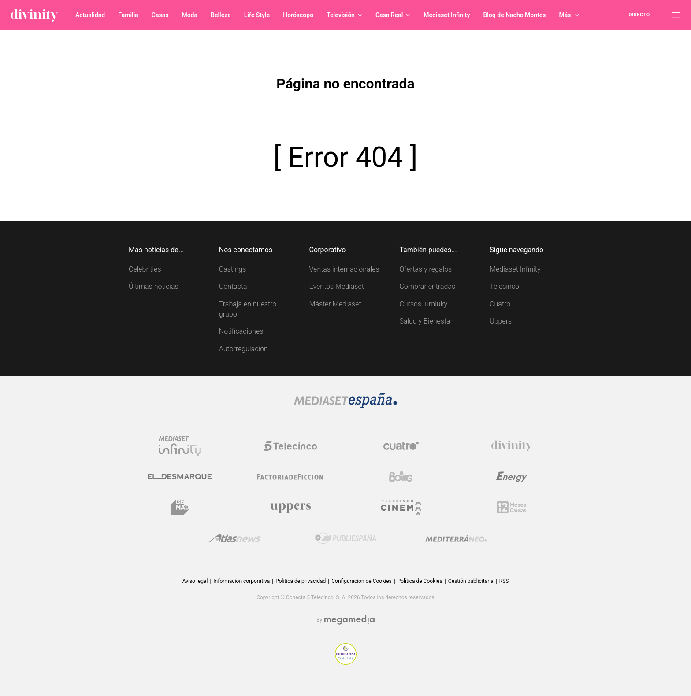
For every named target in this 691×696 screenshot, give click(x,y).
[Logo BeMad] (180, 508)
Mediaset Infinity (515, 269)
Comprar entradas (427, 286)
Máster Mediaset (335, 304)
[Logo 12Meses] (511, 507)
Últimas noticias (153, 286)
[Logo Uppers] (290, 508)
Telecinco (504, 286)
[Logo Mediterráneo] (456, 538)
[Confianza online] (346, 662)
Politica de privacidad (300, 581)
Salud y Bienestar (426, 321)
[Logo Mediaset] (345, 405)
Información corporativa (241, 581)
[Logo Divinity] (511, 446)
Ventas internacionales (344, 269)
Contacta (233, 286)
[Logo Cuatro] (401, 446)
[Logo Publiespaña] (345, 538)
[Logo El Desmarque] (180, 476)
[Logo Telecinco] (290, 446)
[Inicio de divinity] (34, 15)
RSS (504, 581)
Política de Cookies (420, 581)
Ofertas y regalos (425, 269)
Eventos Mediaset (336, 286)
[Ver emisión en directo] (636, 15)
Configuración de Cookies (361, 581)
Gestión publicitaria (471, 581)
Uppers (501, 321)
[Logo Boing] (401, 477)
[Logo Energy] (511, 477)
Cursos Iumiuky (423, 304)
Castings (232, 269)
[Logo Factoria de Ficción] (290, 477)
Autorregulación (243, 349)
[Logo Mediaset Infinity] (180, 446)
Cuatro (500, 304)
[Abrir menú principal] (676, 15)
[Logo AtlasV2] (235, 538)
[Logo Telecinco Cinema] (401, 507)
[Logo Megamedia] (349, 620)
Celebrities (145, 269)
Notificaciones (241, 331)
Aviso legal (195, 581)
